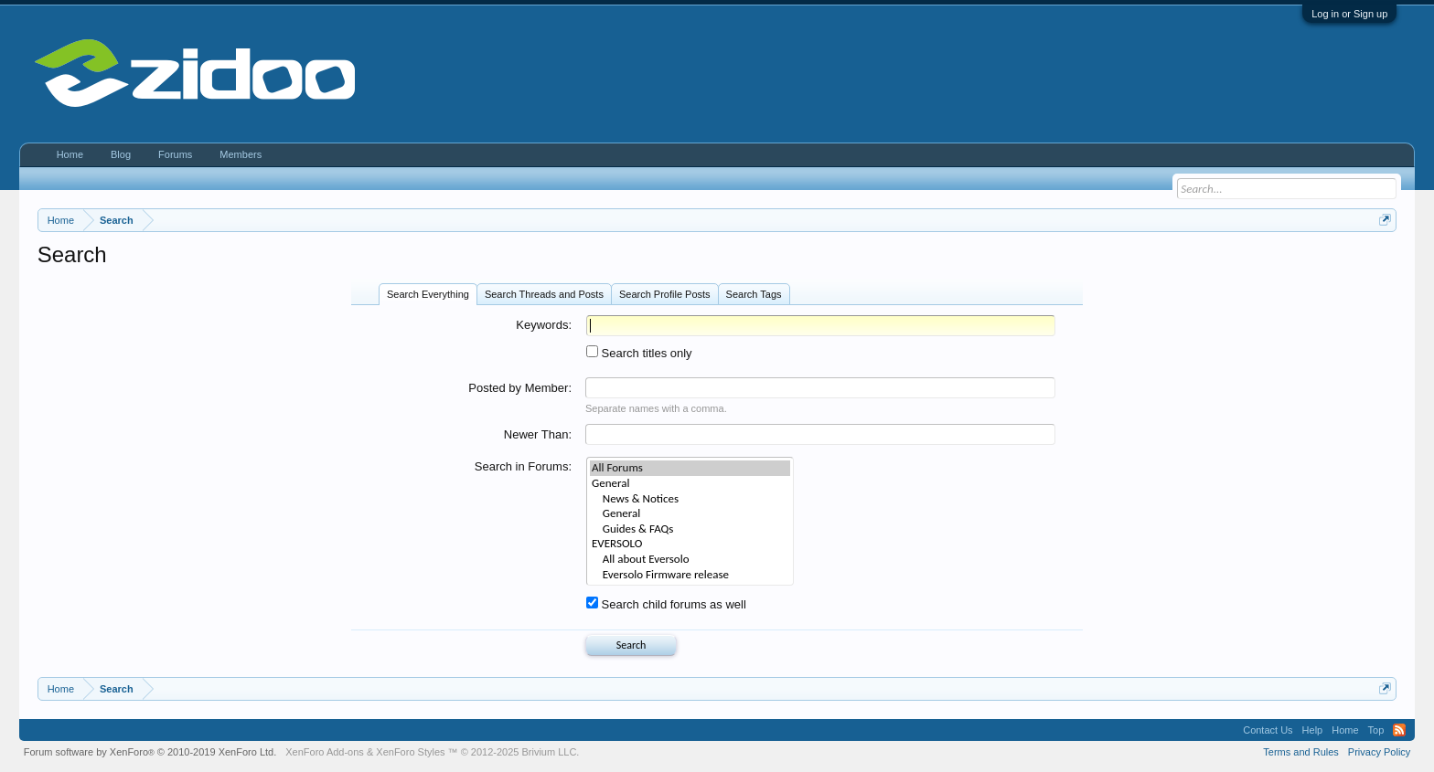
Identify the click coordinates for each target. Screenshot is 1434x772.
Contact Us (1267, 729)
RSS (1399, 730)
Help (1312, 729)
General (690, 484)
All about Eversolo (690, 559)
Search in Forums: (523, 466)
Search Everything (428, 294)
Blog (121, 154)
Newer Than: (538, 434)
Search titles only (639, 353)
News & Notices (690, 499)
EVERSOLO (690, 544)
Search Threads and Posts (544, 294)
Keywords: (544, 325)
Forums (175, 154)
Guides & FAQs (690, 529)
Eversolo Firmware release (690, 575)
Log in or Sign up (1349, 13)
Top (1376, 729)
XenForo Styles (410, 751)
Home (70, 154)
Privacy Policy (1379, 751)
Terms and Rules (1301, 751)
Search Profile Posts (665, 294)
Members (240, 154)
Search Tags (754, 294)
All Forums (690, 468)
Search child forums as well (666, 604)
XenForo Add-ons (324, 751)
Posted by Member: (520, 388)
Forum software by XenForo (150, 751)
